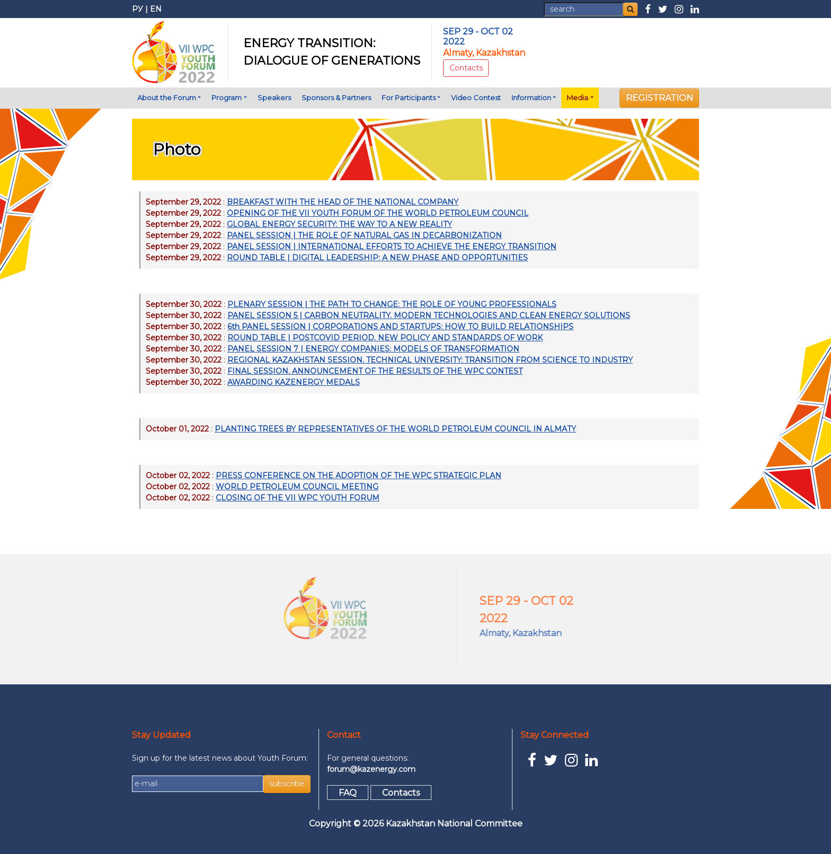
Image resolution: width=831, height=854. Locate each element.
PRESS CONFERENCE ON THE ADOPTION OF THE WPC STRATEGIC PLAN (358, 475)
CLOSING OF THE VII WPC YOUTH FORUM (297, 498)
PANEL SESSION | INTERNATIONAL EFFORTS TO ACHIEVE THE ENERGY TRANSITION (391, 246)
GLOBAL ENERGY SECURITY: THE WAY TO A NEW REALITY (339, 224)
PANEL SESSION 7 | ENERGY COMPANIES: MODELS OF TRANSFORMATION (373, 349)
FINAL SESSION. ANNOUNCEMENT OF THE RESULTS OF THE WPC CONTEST (375, 371)
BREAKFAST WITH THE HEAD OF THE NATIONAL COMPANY (342, 202)
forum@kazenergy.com (371, 769)
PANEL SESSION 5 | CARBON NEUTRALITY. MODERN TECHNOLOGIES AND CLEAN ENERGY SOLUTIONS (428, 315)
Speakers (274, 97)
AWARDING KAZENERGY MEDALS (293, 382)
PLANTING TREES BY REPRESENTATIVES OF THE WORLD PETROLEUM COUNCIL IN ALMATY (395, 429)
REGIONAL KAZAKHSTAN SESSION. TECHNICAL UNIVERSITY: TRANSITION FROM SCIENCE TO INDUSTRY (430, 360)
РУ (137, 9)
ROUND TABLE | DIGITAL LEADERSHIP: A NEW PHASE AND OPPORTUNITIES (377, 257)
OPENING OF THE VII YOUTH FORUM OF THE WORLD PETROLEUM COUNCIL (377, 213)
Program (226, 97)
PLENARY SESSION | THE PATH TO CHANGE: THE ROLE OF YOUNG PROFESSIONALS (391, 304)
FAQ (348, 792)
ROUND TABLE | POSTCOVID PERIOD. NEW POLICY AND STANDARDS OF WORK (385, 337)
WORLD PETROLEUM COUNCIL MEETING (297, 486)
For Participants (409, 97)
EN (156, 9)
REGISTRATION (659, 98)
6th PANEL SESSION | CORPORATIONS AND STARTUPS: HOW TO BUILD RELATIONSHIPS (400, 326)
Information (531, 97)
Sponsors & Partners (336, 97)
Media (577, 97)
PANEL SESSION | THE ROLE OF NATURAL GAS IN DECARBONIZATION (364, 235)
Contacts (466, 68)
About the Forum (166, 97)
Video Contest (476, 97)
